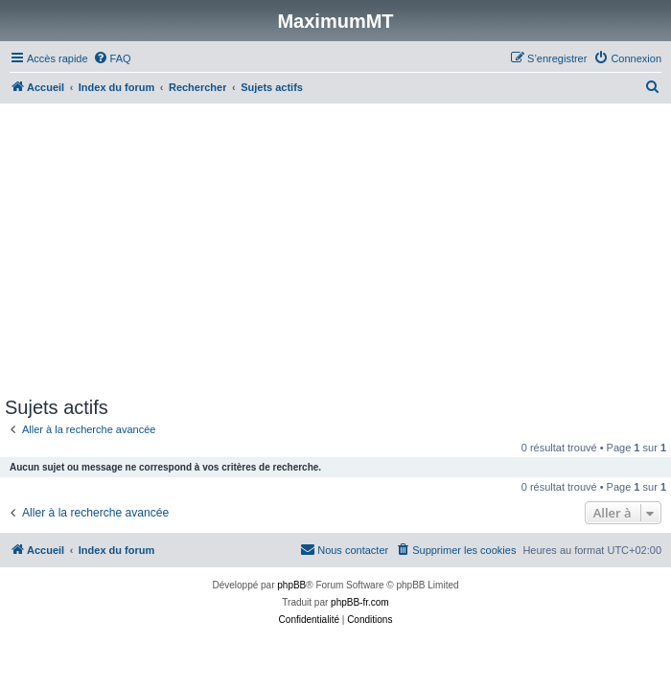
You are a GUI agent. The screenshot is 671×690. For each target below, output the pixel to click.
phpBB (291, 585)
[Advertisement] (335, 253)
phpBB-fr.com (360, 602)
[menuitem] (112, 58)
